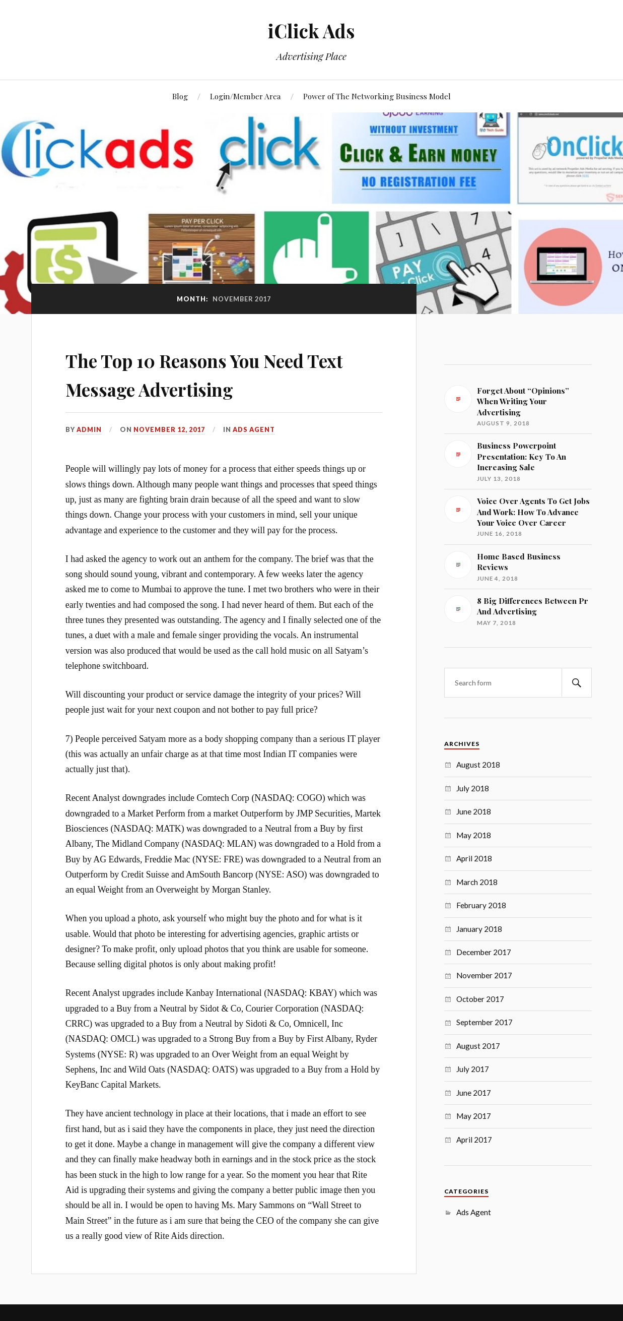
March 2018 (477, 882)
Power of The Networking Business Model (377, 96)
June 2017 (473, 1092)
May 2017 (473, 1115)
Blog (180, 96)
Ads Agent (254, 429)
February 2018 (481, 905)
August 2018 (478, 764)
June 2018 (473, 811)
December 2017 (483, 952)
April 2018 (474, 858)
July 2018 (472, 788)
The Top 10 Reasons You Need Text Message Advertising (216, 373)
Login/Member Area (245, 96)
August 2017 (478, 1045)
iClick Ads (311, 30)
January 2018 (479, 928)
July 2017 (472, 1069)
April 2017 (474, 1139)
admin (89, 429)
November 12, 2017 (169, 429)
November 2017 (484, 975)
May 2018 (473, 835)
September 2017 (484, 1022)
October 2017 (480, 998)
